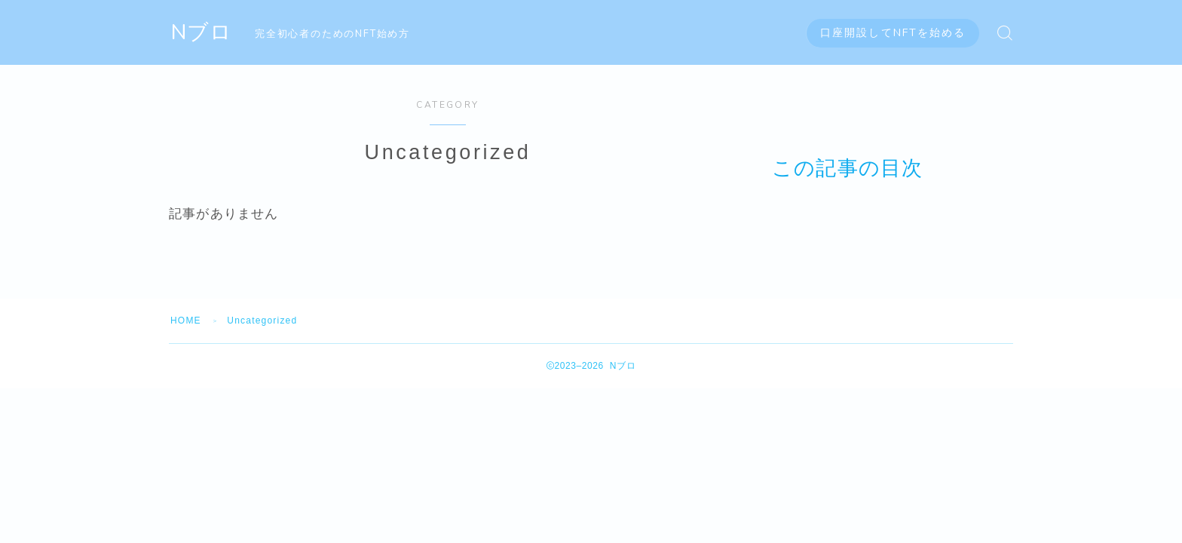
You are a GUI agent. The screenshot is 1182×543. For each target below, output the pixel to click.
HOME (185, 320)
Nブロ (201, 32)
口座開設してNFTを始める (893, 33)
